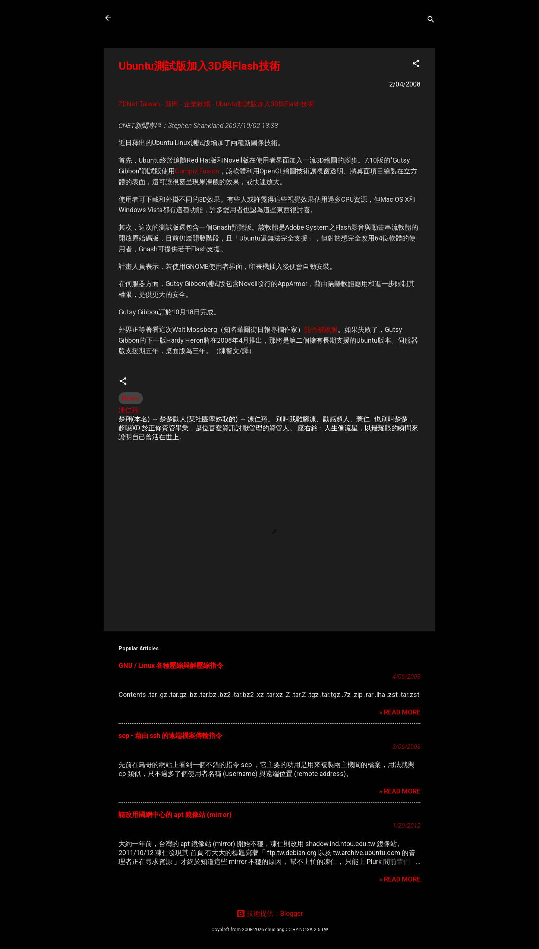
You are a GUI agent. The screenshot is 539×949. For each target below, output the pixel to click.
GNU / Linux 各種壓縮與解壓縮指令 (171, 665)
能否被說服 (321, 329)
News (130, 398)
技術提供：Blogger (269, 913)
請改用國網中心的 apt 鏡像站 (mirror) (175, 814)
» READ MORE (399, 712)
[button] (416, 64)
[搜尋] (430, 20)
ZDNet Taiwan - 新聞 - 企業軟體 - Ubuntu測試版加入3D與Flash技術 (216, 104)
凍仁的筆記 (144, 18)
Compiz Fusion (197, 171)
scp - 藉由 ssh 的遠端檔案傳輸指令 (170, 735)
